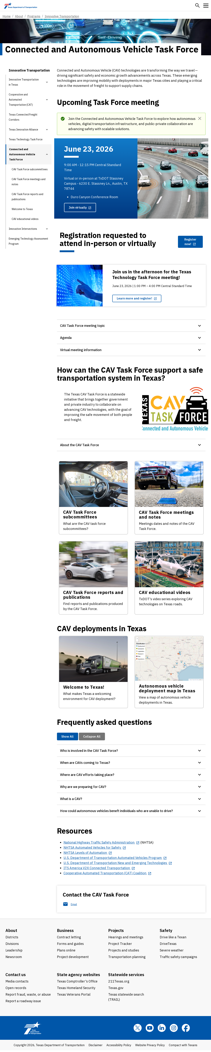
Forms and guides (70, 945)
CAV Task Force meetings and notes (28, 182)
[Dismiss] (199, 118)
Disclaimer (95, 1047)
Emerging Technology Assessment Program (28, 241)
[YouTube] (150, 1030)
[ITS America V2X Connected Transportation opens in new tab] (99, 870)
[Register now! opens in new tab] (190, 242)
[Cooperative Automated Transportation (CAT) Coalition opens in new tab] (107, 875)
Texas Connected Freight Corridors (23, 117)
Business (65, 932)
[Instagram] (174, 1030)
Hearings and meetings (125, 939)
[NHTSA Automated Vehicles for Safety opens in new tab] (95, 849)
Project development (73, 958)
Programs (33, 16)
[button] (197, 5)
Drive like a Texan (173, 939)
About (19, 16)
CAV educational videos (25, 219)
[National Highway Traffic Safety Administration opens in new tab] (102, 844)
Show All (67, 737)
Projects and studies (123, 952)
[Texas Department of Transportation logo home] (20, 5)
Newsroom (13, 958)
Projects (116, 932)
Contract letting (69, 939)
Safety (166, 932)
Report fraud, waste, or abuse (28, 996)
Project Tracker (120, 945)
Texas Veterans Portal (73, 996)
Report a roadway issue (23, 1003)
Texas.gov (115, 989)
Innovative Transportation (62, 16)
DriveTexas (168, 945)
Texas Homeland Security (76, 989)
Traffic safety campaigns (178, 958)
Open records (15, 989)
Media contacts (16, 983)
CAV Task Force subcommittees (30, 169)
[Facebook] (186, 1030)
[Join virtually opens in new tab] (80, 207)
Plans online (66, 952)
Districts (11, 939)
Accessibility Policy (118, 1047)
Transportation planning (126, 958)
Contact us (15, 976)
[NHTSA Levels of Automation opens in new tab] (88, 854)
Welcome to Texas (22, 209)
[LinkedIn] (162, 1030)
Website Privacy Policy (150, 1047)
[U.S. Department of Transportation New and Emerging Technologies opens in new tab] (118, 864)
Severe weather (172, 952)
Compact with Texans (183, 1047)
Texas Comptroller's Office (77, 983)
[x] (138, 1030)
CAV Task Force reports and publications (27, 197)
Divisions (12, 945)
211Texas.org (118, 983)
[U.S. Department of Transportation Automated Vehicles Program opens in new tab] (115, 859)
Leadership (13, 952)
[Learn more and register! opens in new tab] (136, 298)
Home (7, 16)
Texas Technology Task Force (26, 139)
